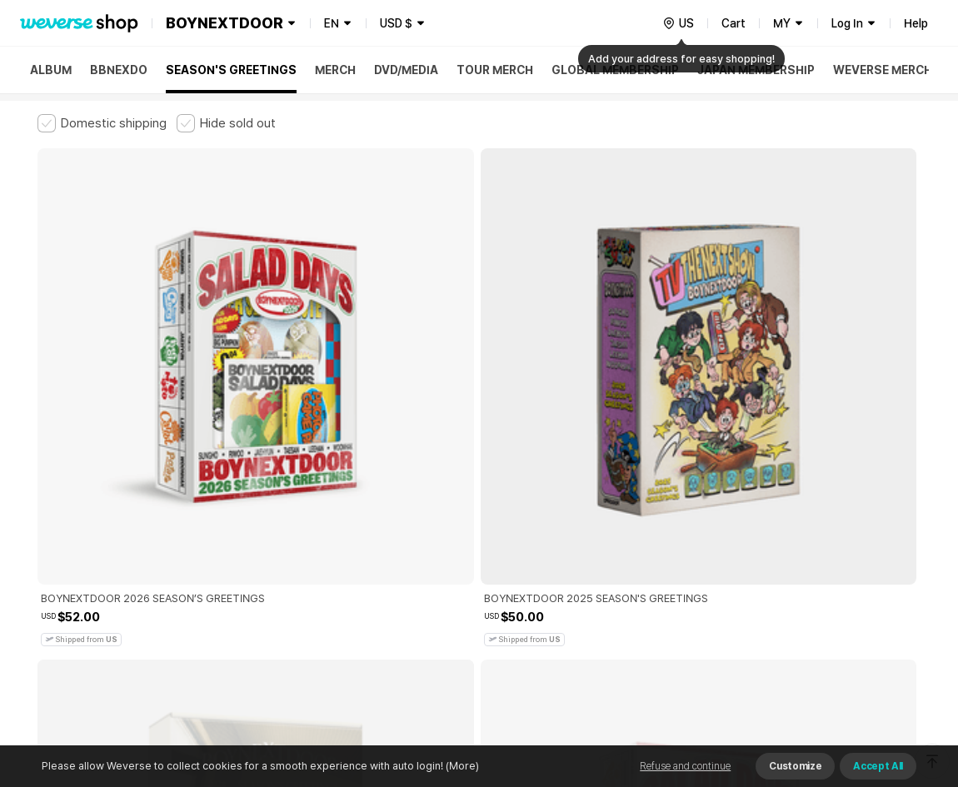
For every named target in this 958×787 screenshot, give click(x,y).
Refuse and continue (685, 766)
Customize (795, 766)
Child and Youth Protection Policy (426, 508)
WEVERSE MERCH (882, 70)
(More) (461, 766)
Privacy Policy (558, 508)
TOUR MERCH (495, 70)
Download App (878, 679)
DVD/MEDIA (406, 70)
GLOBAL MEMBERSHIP (615, 70)
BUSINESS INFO (318, 581)
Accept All (878, 766)
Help (916, 23)
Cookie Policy (643, 508)
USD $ (396, 23)
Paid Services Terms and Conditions (242, 508)
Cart (733, 23)
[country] (678, 23)
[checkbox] (102, 123)
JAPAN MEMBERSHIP (756, 70)
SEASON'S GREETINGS (231, 70)
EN (331, 23)
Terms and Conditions (83, 508)
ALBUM (51, 70)
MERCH (335, 70)
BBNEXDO (118, 70)
